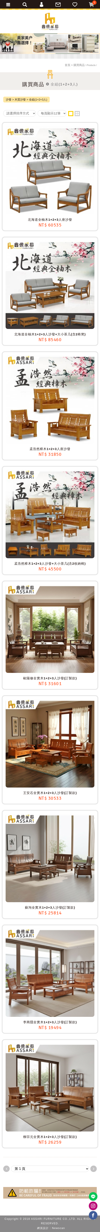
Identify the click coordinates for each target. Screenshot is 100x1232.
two (77, 113)
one (70, 113)
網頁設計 (43, 1228)
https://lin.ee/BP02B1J (93, 1196)
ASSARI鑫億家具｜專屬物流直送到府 (50, 21)
